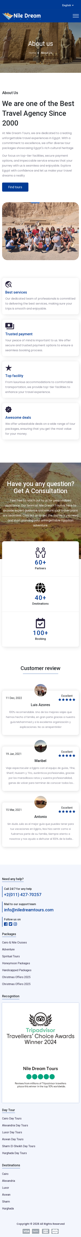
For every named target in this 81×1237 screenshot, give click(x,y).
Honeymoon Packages (16, 963)
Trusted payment (18, 334)
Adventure (8, 949)
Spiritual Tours (11, 956)
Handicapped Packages (16, 970)
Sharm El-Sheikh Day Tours (18, 1146)
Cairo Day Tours (12, 1118)
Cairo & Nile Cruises (14, 942)
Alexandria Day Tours (15, 1125)
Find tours (15, 187)
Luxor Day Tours (12, 1132)
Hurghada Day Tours (14, 1153)
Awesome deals (18, 417)
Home (32, 53)
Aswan (6, 1194)
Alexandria (8, 1180)
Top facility (14, 376)
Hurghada (8, 1208)
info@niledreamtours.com (28, 909)
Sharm (6, 1201)
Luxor (5, 1187)
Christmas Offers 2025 (16, 977)
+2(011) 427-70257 (22, 894)
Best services (16, 292)
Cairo (5, 1174)
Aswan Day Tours (12, 1139)
